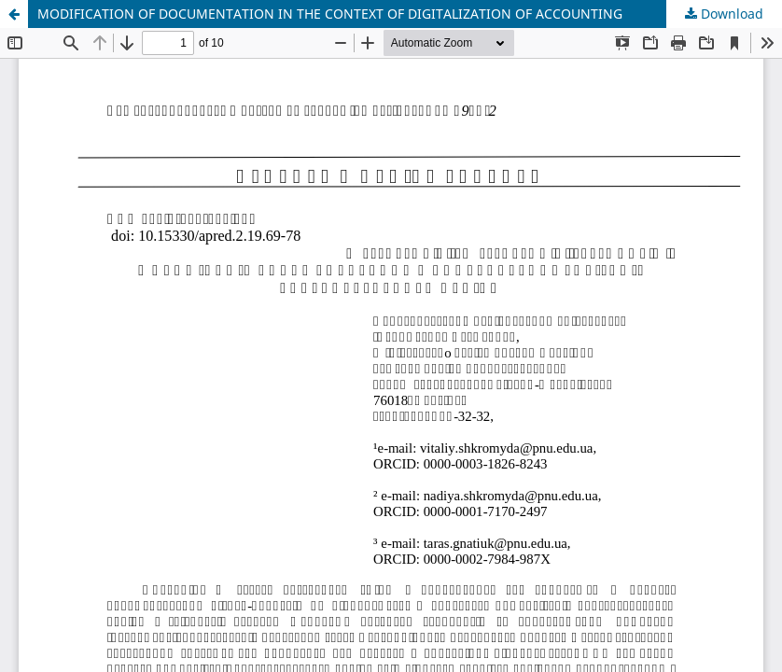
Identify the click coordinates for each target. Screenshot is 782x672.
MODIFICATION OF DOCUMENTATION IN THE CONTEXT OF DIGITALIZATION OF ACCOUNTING (329, 13)
